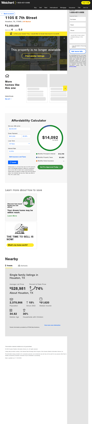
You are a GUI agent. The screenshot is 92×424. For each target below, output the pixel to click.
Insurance (72, 8)
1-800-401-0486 (23, 3)
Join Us (85, 8)
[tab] (8, 266)
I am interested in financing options (78, 46)
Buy (35, 8)
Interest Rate (12, 148)
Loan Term (11, 141)
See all (8, 99)
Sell (40, 8)
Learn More (13, 216)
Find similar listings (36, 56)
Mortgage (63, 8)
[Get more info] (77, 51)
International (54, 8)
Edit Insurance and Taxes (17, 157)
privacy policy (72, 66)
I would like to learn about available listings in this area (77, 38)
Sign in (86, 3)
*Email (72, 25)
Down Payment (12, 133)
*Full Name (73, 19)
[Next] (65, 88)
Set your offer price (14, 126)
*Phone (72, 30)
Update (14, 162)
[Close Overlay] (64, 38)
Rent (45, 8)
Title (79, 8)
